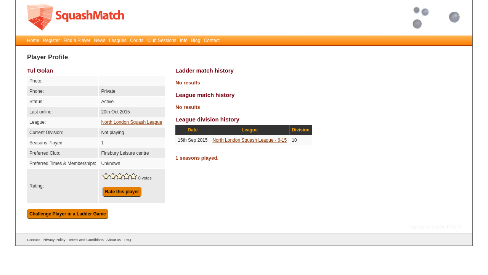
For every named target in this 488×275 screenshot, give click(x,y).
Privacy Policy (54, 240)
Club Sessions (162, 40)
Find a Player (76, 40)
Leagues (118, 40)
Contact (212, 40)
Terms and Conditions (86, 240)
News (99, 40)
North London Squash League (131, 122)
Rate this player (122, 191)
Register (51, 40)
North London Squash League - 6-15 (249, 140)
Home (33, 40)
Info (184, 40)
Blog (195, 40)
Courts (136, 40)
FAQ (127, 240)
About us (113, 240)
